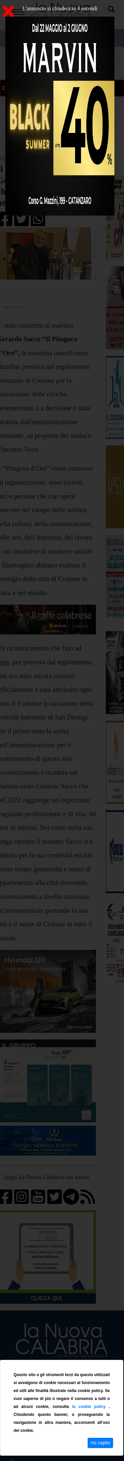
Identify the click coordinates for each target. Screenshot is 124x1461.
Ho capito (100, 1442)
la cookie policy (90, 1406)
